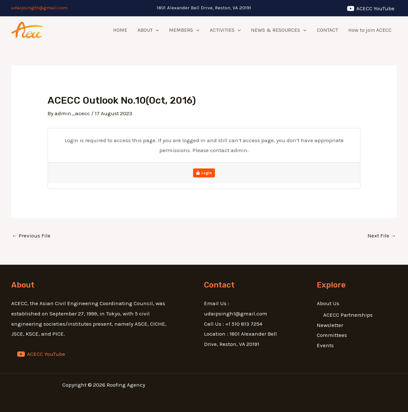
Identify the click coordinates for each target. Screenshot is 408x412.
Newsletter (330, 325)
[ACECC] (371, 8)
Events (325, 345)
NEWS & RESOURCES (278, 30)
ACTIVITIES (225, 30)
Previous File (31, 235)
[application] (156, 30)
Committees (332, 335)
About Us (328, 303)
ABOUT (148, 30)
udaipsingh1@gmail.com (39, 8)
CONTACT (327, 30)
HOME (120, 30)
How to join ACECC (370, 30)
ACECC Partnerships (348, 315)
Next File (382, 235)
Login (204, 173)
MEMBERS (184, 30)
